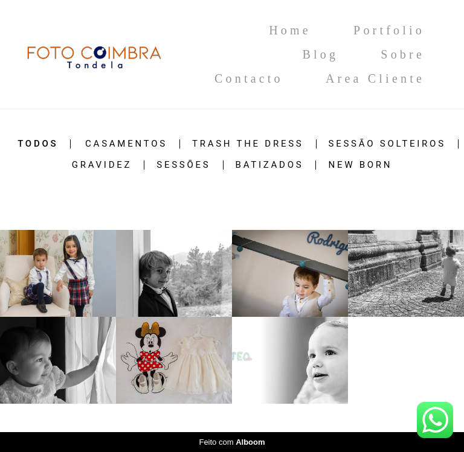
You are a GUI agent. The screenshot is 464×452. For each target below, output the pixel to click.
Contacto (248, 78)
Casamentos (126, 143)
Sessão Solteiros (387, 143)
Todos (38, 143)
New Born (360, 165)
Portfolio (389, 30)
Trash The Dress (248, 143)
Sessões (183, 165)
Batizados (270, 165)
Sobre (403, 54)
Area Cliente (375, 78)
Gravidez (102, 165)
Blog (320, 54)
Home (290, 30)
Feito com (232, 442)
